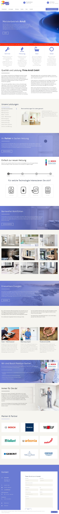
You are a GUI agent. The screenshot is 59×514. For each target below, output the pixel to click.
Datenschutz (6, 503)
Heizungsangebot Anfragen (52, 9)
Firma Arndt (4, 9)
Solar (27, 9)
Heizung (17, 9)
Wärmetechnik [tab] (4, 110)
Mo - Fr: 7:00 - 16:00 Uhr (54, 3)
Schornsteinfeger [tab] (5, 120)
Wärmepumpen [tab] (5, 112)
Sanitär (22, 9)
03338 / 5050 (28, 3)
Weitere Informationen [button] (6, 512)
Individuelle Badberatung (7, 224)
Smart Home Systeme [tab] (6, 124)
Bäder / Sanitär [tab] (5, 114)
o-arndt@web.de (7, 489)
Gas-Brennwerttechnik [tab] (6, 108)
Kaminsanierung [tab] (5, 122)
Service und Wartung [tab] (6, 126)
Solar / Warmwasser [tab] (6, 116)
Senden (28, 509)
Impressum (6, 505)
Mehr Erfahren (5, 300)
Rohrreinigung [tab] (5, 118)
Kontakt (31, 9)
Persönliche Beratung (7, 151)
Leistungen (11, 9)
